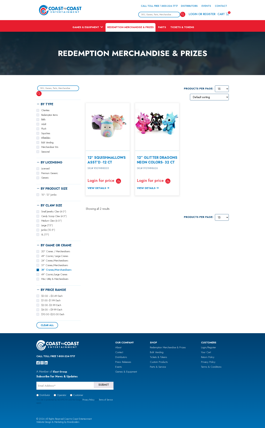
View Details (97, 188)
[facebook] (38, 363)
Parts (162, 27)
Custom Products (159, 362)
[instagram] (42, 363)
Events (206, 6)
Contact (221, 6)
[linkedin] (46, 363)
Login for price (101, 180)
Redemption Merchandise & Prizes (130, 27)
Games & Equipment (85, 27)
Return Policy (207, 357)
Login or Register (202, 14)
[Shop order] (209, 97)
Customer (78, 395)
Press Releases (123, 362)
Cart (223, 14)
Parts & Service (158, 367)
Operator (61, 395)
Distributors (189, 6)
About (118, 347)
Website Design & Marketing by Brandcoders (57, 422)
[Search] (182, 14)
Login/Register (208, 347)
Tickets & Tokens (182, 27)
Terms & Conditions (211, 367)
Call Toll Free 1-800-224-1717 (159, 6)
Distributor (45, 395)
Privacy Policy (208, 362)
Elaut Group (60, 371)
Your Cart (206, 352)
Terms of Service (106, 399)
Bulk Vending (156, 352)
